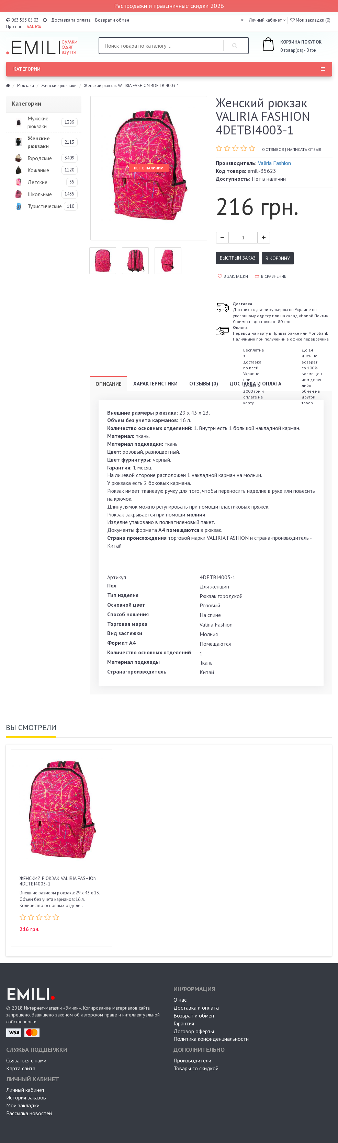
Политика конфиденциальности (211, 1038)
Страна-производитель (137, 671)
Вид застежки (124, 633)
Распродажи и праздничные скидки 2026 (169, 6)
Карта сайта (20, 1068)
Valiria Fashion (274, 162)
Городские (39, 158)
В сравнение (270, 276)
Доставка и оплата (255, 383)
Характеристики (155, 383)
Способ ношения (128, 614)
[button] (242, 20)
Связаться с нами (26, 1060)
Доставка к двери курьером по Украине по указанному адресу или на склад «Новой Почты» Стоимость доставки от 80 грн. (280, 312)
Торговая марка (127, 623)
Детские (37, 182)
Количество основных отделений (149, 652)
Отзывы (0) (203, 383)
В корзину (278, 258)
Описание (108, 384)
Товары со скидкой (195, 1068)
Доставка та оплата (71, 20)
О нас (180, 999)
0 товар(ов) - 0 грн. (284, 45)
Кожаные (38, 170)
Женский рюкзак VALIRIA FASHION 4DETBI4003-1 (58, 880)
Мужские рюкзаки (37, 122)
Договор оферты (193, 1031)
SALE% (33, 26)
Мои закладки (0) (310, 20)
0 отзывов (273, 149)
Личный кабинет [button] (265, 20)
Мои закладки (23, 1105)
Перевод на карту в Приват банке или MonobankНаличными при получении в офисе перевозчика (281, 333)
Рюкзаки (25, 85)
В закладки (233, 276)
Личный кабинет (25, 1089)
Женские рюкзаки (59, 85)
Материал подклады (133, 661)
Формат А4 (121, 642)
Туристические (44, 206)
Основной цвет (126, 604)
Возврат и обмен (112, 20)
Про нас (14, 26)
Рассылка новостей (29, 1113)
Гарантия (183, 1023)
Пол (111, 585)
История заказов (26, 1097)
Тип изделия (122, 595)
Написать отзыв (304, 149)
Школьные (39, 194)
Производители (192, 1060)
